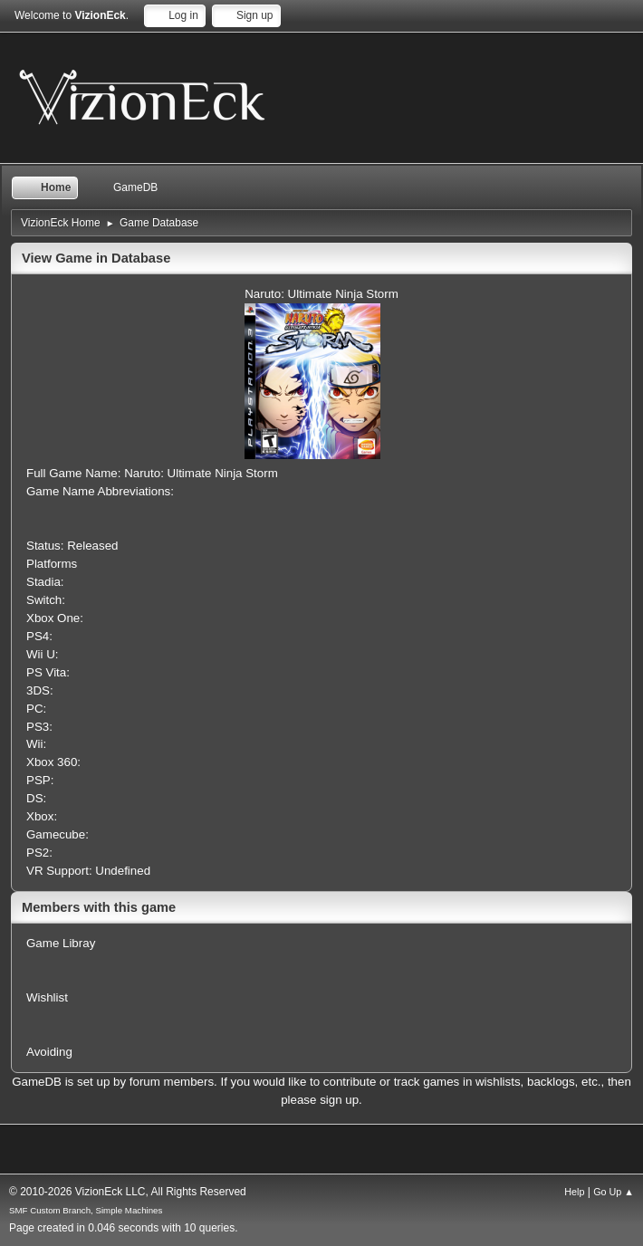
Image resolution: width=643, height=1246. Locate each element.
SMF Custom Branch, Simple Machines (85, 1210)
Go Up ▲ (613, 1191)
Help (574, 1191)
